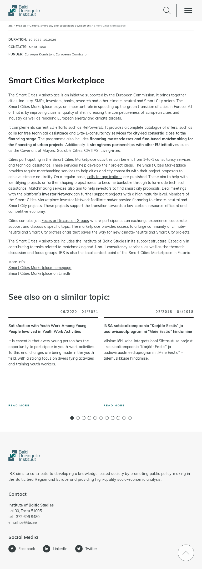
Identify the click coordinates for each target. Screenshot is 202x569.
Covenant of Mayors (37, 150)
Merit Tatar (37, 47)
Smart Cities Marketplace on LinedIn (39, 273)
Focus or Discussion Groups (65, 220)
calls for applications (104, 176)
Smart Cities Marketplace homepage (40, 267)
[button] (72, 418)
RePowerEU (93, 127)
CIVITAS (91, 150)
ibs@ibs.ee (28, 522)
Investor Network (57, 194)
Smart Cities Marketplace (38, 95)
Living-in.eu (110, 150)
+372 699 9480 (27, 516)
